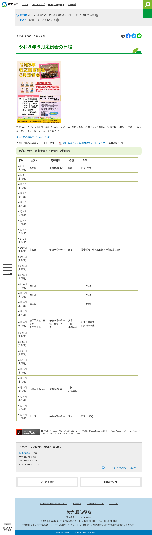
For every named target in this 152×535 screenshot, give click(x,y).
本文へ (25, 4)
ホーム (31, 15)
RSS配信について (95, 503)
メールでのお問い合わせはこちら (122, 468)
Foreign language (56, 4)
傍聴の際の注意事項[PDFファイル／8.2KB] (84, 143)
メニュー (7, 267)
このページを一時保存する (147, 13)
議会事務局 (58, 15)
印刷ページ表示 (122, 35)
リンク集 (113, 503)
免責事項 (77, 503)
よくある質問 (47, 482)
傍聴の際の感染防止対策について (33, 137)
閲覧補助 (72, 4)
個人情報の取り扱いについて (53, 503)
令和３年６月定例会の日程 (41, 20)
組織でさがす (44, 15)
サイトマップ (38, 4)
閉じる (96, 15)
